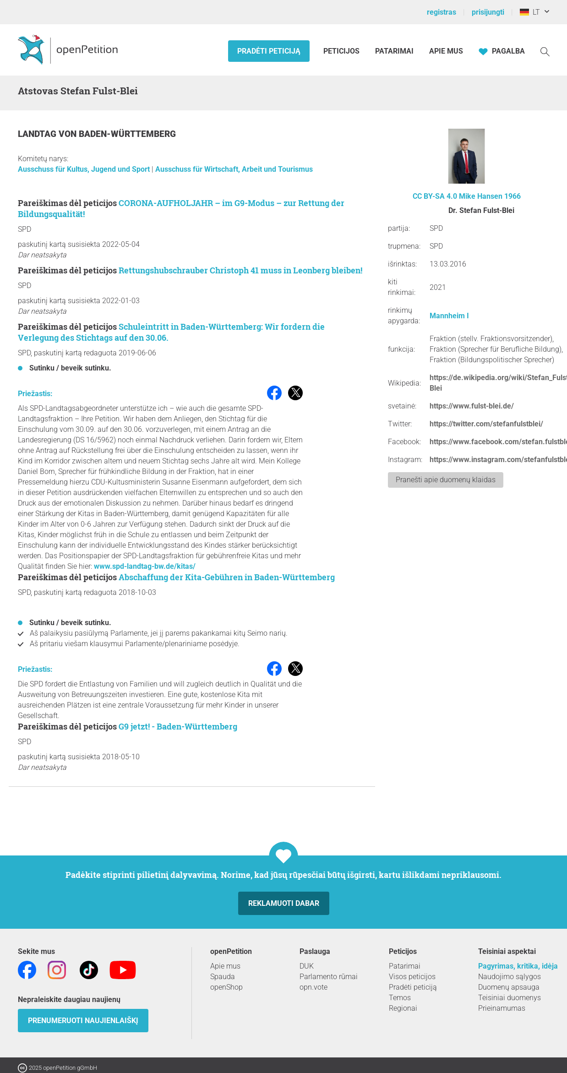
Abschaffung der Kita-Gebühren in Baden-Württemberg (227, 577)
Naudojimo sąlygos (509, 976)
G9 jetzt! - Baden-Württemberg (178, 726)
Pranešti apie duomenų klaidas (446, 479)
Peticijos (342, 51)
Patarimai (394, 51)
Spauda (222, 976)
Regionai (403, 1008)
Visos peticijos (412, 976)
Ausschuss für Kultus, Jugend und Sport (85, 169)
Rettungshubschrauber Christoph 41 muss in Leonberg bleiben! (240, 270)
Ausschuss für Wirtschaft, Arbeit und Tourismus (234, 169)
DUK (307, 966)
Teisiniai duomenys (509, 997)
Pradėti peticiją (268, 51)
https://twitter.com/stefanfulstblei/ (486, 423)
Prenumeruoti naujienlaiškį (83, 1020)
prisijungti (488, 12)
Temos (400, 997)
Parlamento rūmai (329, 976)
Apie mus (446, 51)
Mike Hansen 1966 (490, 196)
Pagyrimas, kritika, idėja (518, 966)
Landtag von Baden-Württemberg (97, 134)
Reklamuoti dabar (283, 903)
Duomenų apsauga (509, 987)
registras (441, 12)
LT (530, 12)
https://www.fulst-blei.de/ (472, 406)
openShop (226, 987)
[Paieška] (545, 51)
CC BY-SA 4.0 (435, 196)
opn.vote (313, 987)
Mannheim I (449, 315)
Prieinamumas (501, 1008)
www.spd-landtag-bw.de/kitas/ (145, 566)
